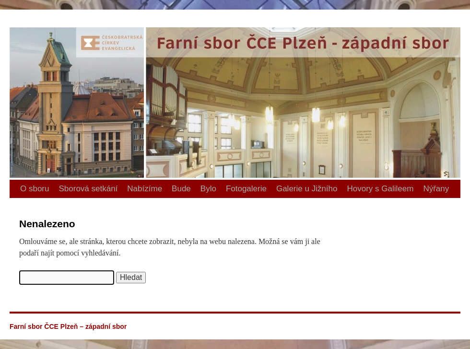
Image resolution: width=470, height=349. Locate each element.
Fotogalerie (246, 188)
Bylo (208, 188)
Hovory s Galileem (380, 188)
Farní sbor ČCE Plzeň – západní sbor (68, 326)
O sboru (34, 188)
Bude (181, 188)
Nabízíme (144, 188)
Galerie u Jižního (307, 188)
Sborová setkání (88, 188)
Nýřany (436, 188)
